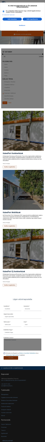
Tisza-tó (3, 430)
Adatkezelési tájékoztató (7, 403)
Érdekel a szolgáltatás (22, 34)
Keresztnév (27, 306)
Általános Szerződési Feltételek (9, 400)
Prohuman (4, 427)
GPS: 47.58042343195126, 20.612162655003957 (13, 380)
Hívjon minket (22, 31)
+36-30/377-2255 (5, 384)
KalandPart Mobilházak (12, 212)
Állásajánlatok (4, 394)
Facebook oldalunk (6, 406)
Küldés (11, 358)
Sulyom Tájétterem (6, 424)
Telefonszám (7, 321)
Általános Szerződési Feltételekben (27, 353)
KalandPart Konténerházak (13, 153)
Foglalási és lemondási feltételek (9, 397)
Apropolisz (4, 436)
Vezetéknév (7, 306)
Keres (5, 102)
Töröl (9, 103)
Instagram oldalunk (6, 409)
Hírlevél (3, 415)
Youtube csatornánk (6, 412)
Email (25, 321)
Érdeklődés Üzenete (9, 337)
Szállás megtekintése (9, 167)
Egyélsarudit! (4, 433)
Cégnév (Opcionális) (8, 314)
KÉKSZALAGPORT (7, 441)
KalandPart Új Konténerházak (14, 271)
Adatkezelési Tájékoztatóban (12, 355)
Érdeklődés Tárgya (8, 329)
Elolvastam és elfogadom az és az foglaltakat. (22, 354)
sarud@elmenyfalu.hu (6, 385)
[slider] (2, 54)
